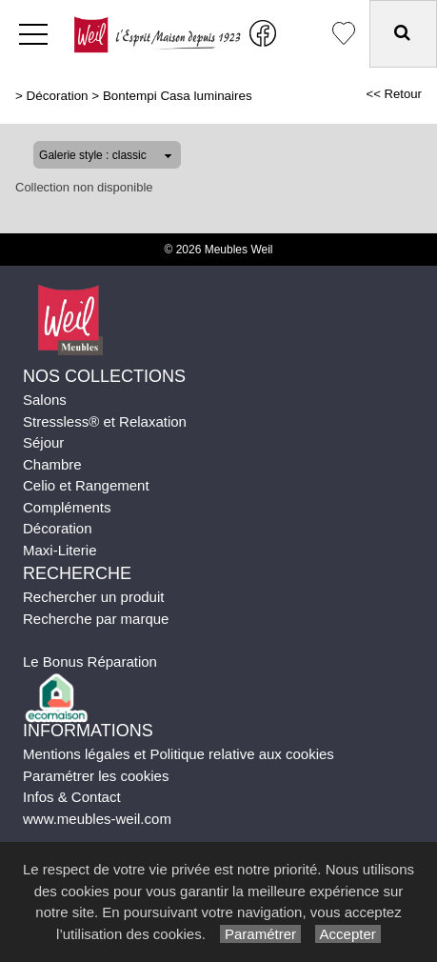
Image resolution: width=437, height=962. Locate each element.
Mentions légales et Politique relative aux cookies (178, 754)
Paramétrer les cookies (96, 776)
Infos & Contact (72, 797)
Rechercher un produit (93, 597)
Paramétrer (260, 934)
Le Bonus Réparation (90, 661)
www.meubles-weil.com (97, 819)
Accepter (348, 934)
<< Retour (394, 94)
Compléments (67, 507)
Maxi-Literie (60, 550)
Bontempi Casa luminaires (177, 96)
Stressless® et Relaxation (105, 421)
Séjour (43, 442)
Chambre (52, 464)
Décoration (58, 96)
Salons (45, 399)
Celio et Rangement (86, 485)
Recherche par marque (96, 619)
